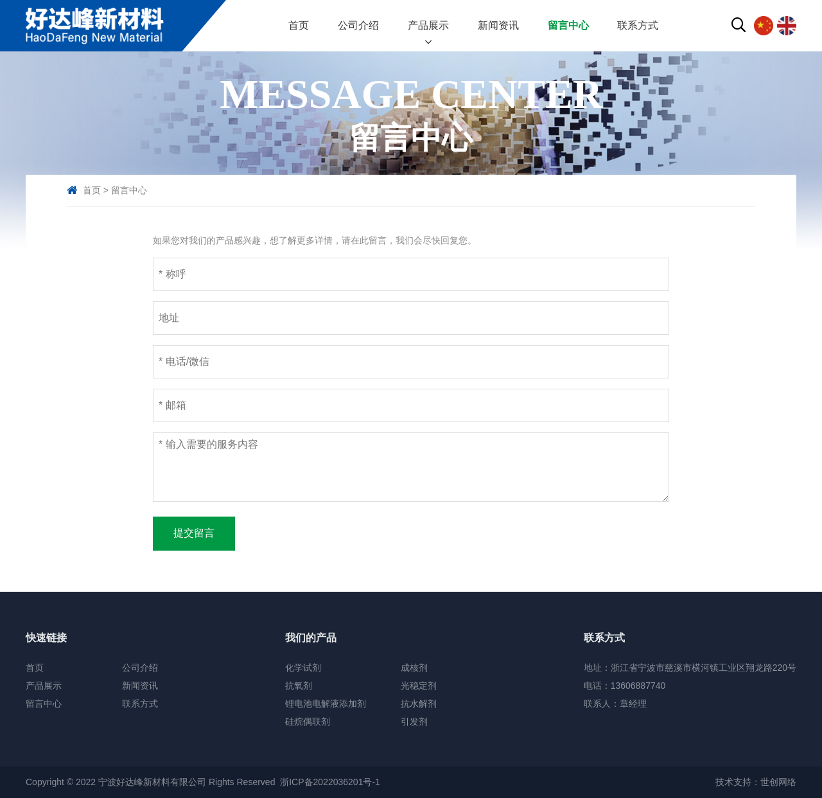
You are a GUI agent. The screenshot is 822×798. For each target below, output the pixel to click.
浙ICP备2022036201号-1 (330, 782)
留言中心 (568, 25)
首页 (298, 25)
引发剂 (414, 721)
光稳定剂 (419, 685)
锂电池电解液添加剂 (325, 703)
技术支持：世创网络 (755, 782)
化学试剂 (303, 667)
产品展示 (428, 25)
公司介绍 (358, 25)
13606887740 (638, 685)
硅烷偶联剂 (307, 721)
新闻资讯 (498, 25)
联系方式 (637, 25)
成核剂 (414, 667)
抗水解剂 (419, 703)
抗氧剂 (298, 685)
